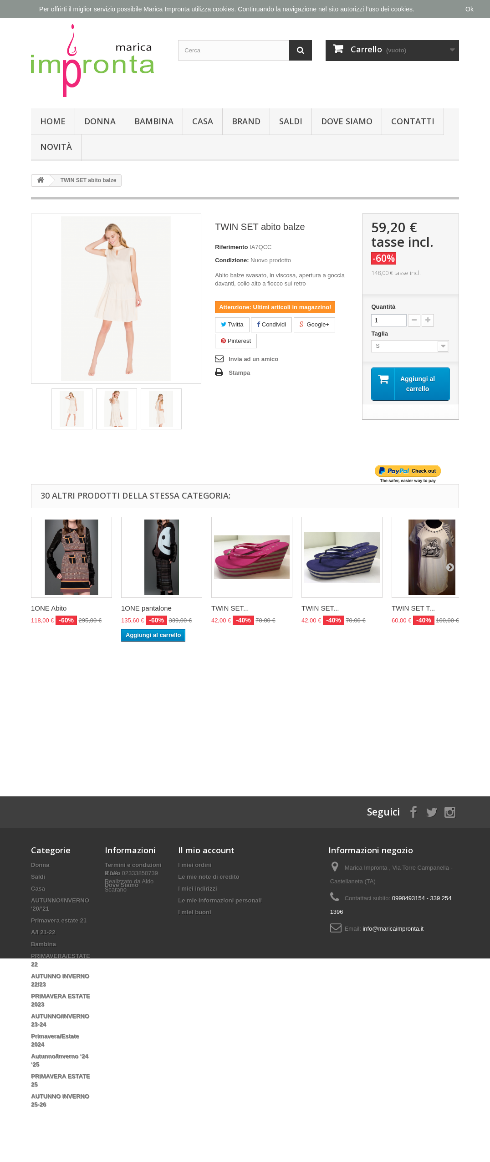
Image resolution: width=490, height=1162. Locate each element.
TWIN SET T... (413, 608)
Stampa (239, 372)
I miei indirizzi (197, 888)
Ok (469, 9)
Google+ (314, 324)
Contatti (412, 121)
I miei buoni (194, 912)
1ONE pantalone (146, 608)
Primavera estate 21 (59, 920)
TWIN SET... (230, 608)
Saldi (290, 121)
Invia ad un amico (253, 359)
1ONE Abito (48, 608)
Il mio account (206, 850)
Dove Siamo (347, 121)
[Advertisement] (245, 710)
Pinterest (236, 340)
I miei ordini (194, 864)
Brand (246, 121)
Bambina (154, 121)
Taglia (380, 333)
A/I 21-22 (43, 932)
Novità (56, 146)
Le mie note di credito (208, 876)
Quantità (383, 306)
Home (53, 121)
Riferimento (231, 247)
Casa (202, 121)
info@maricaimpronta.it (393, 928)
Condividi (271, 324)
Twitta (232, 324)
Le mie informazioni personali (219, 900)
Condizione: (232, 260)
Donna (100, 121)
